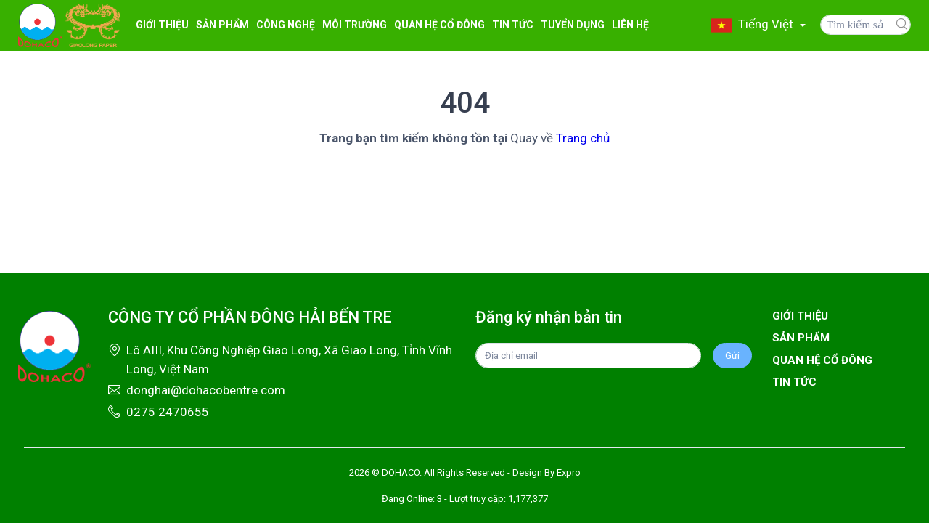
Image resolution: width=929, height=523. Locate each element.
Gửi (732, 355)
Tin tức (794, 382)
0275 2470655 (167, 412)
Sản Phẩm (222, 25)
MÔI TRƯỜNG (354, 25)
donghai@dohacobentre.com (205, 390)
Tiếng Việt (753, 24)
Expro (569, 472)
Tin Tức (512, 25)
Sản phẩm (801, 337)
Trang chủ (583, 138)
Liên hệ (630, 25)
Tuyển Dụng (573, 25)
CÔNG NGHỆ (285, 25)
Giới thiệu (162, 25)
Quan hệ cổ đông (439, 25)
